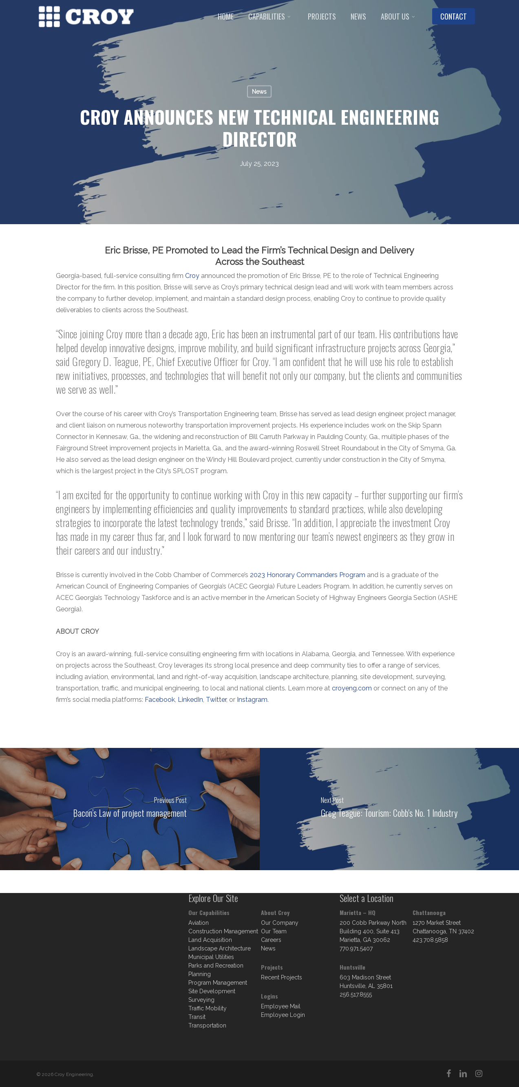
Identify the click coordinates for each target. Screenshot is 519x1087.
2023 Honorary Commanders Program (307, 575)
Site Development (211, 991)
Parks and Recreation (215, 965)
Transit (196, 1017)
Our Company (279, 922)
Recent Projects (281, 977)
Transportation (207, 1025)
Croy (192, 276)
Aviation (198, 922)
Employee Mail (280, 1006)
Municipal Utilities (211, 957)
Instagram (252, 699)
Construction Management (223, 931)
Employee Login (283, 1015)
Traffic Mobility (207, 1008)
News (259, 91)
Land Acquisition (210, 940)
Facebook (160, 699)
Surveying (201, 1000)
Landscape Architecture (219, 948)
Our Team (274, 931)
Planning (199, 974)
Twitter (216, 699)
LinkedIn (190, 699)
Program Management (217, 982)
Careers (271, 940)
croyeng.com (352, 688)
